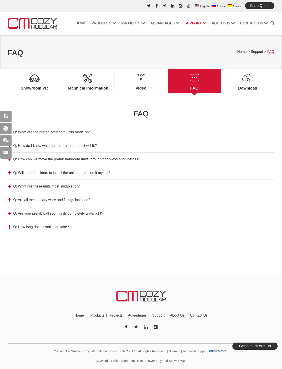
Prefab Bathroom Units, (127, 361)
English (202, 6)
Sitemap (174, 351)
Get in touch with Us (255, 346)
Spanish (235, 6)
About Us (223, 23)
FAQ (270, 52)
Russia (218, 6)
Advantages (164, 23)
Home (81, 23)
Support (195, 23)
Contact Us (254, 23)
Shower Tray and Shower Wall (165, 361)
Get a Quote (259, 6)
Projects (133, 23)
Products (104, 23)
